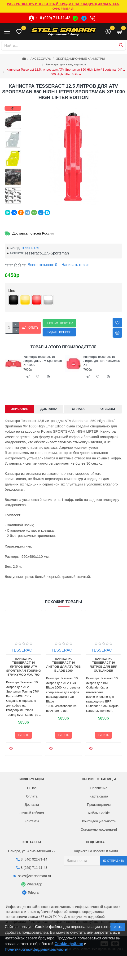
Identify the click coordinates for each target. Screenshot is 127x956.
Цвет (12, 291)
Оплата (78, 409)
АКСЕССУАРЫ (41, 58)
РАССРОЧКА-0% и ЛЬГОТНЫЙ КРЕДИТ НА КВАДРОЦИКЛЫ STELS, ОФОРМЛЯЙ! (63, 6)
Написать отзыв (75, 265)
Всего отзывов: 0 (42, 265)
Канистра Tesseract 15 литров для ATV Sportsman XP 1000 (70, 361)
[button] (13, 202)
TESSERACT (30, 248)
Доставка (48, 409)
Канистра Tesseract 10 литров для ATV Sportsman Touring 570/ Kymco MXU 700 (51, 667)
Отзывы (108, 409)
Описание (19, 409)
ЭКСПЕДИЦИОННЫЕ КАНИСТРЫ (80, 58)
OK (119, 927)
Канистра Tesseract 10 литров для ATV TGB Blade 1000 (91, 665)
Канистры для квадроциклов (65, 64)
